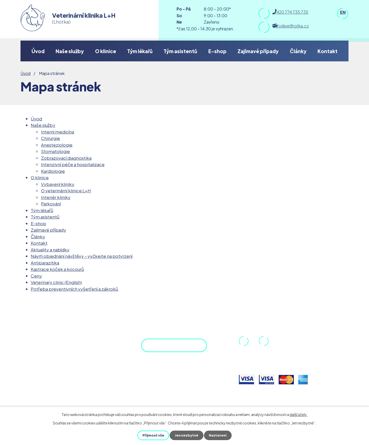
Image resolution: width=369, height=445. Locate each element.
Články (298, 51)
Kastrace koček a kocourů (57, 269)
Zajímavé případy (258, 51)
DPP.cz (42, 347)
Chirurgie (50, 138)
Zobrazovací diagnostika (66, 158)
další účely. (299, 414)
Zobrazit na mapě (167, 349)
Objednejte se (174, 374)
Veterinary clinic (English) (56, 282)
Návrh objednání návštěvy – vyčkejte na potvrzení (81, 256)
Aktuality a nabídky (50, 249)
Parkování (51, 203)
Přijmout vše (152, 435)
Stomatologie (55, 151)
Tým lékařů (139, 51)
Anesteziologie (57, 145)
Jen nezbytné (186, 435)
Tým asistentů (180, 51)
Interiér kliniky (55, 197)
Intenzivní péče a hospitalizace (73, 164)
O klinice (105, 51)
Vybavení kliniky (57, 184)
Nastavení (218, 435)
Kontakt (327, 51)
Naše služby (70, 51)
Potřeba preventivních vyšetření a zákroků (74, 289)
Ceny (36, 276)
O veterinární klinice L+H (66, 190)
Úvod (38, 51)
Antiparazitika (45, 263)
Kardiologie (53, 171)
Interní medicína (57, 132)
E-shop (217, 51)
